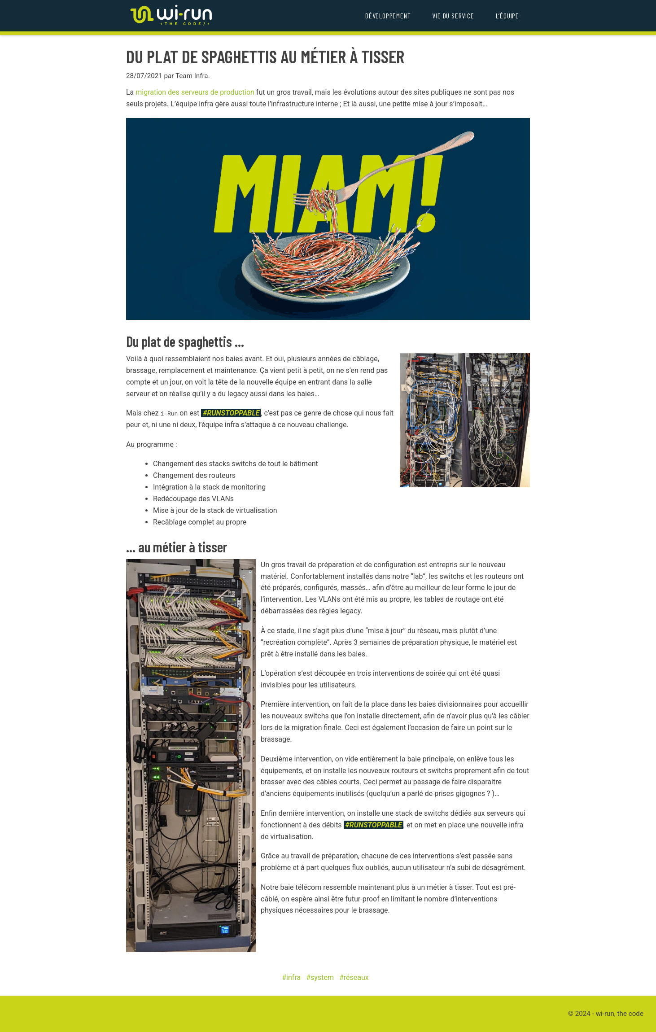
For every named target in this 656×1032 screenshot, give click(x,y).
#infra (291, 977)
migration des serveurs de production (195, 92)
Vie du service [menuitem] (453, 15)
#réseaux (354, 977)
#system (320, 977)
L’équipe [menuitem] (507, 15)
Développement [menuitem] (388, 15)
